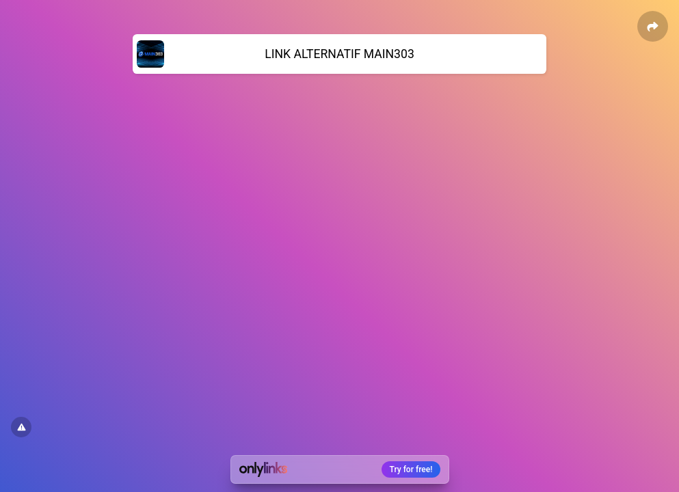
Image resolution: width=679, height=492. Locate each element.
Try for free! (411, 469)
